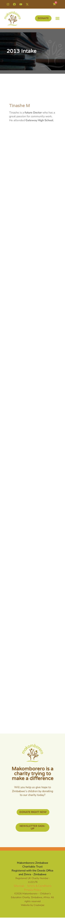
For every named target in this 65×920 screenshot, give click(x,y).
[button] (57, 18)
